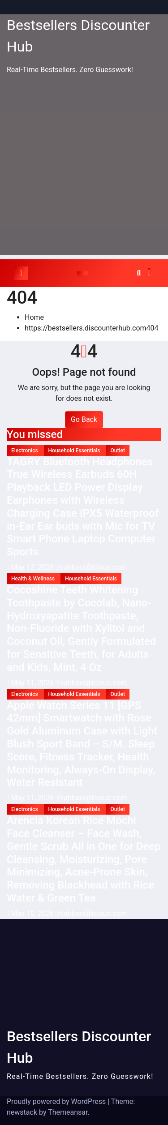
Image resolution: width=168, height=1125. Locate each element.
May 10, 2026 (33, 913)
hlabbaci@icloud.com (91, 567)
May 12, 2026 (33, 567)
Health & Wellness (33, 578)
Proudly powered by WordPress (57, 1101)
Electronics (25, 450)
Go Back (84, 419)
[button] (139, 273)
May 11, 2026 (33, 682)
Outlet (117, 450)
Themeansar (67, 1112)
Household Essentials (75, 450)
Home (34, 317)
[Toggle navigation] (82, 273)
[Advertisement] (84, 171)
